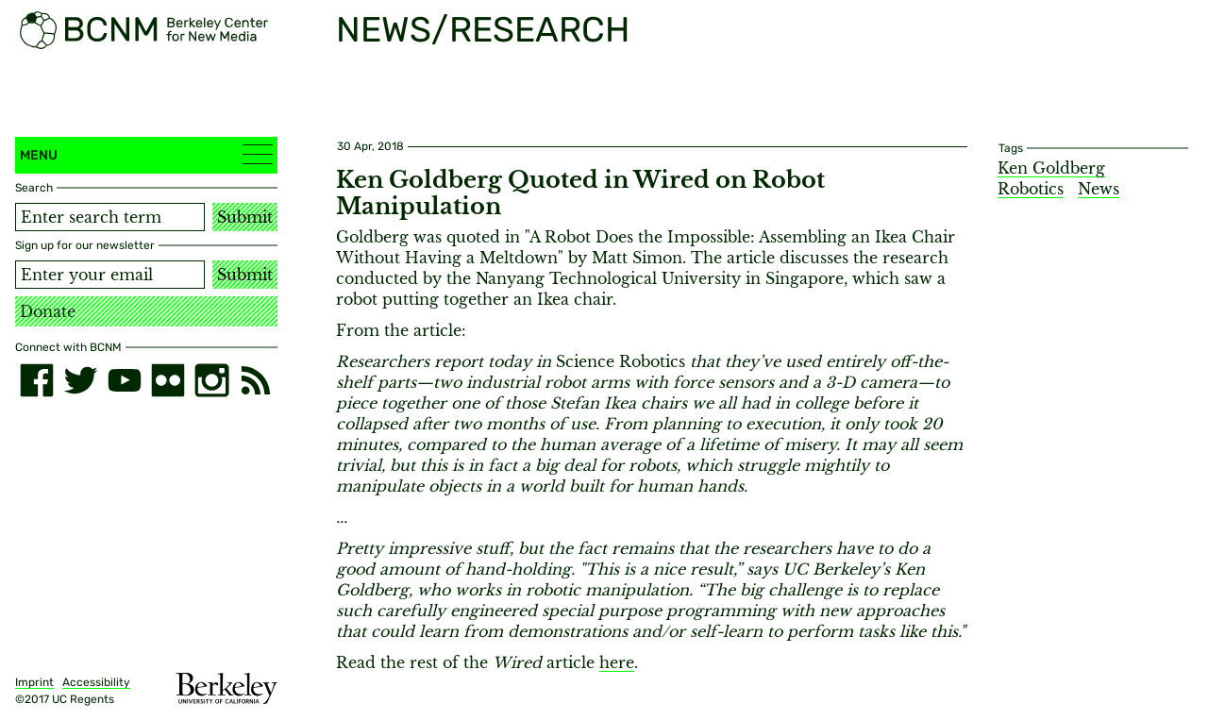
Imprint (34, 682)
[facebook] (37, 380)
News (1098, 188)
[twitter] (80, 380)
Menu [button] (146, 154)
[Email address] (110, 274)
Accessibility (96, 682)
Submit (245, 217)
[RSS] (255, 380)
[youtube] (124, 380)
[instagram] (211, 380)
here (616, 662)
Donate (48, 311)
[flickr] (168, 380)
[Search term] (110, 217)
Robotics (1031, 188)
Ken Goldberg (1051, 168)
